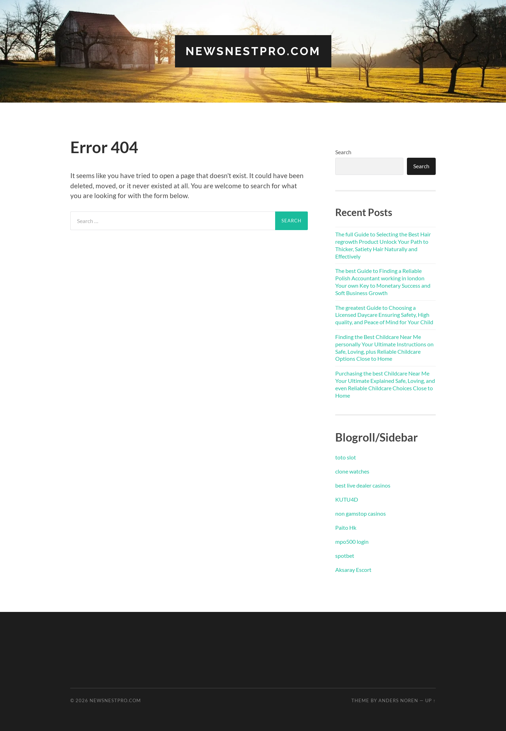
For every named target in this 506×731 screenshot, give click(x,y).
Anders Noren (398, 700)
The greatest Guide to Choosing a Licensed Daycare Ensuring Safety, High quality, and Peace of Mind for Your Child (384, 315)
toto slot (345, 457)
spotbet (344, 555)
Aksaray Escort (353, 569)
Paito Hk (345, 527)
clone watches (352, 471)
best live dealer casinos (362, 485)
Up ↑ (430, 700)
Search (343, 152)
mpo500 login (352, 541)
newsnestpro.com (253, 51)
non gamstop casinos (360, 513)
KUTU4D (346, 499)
